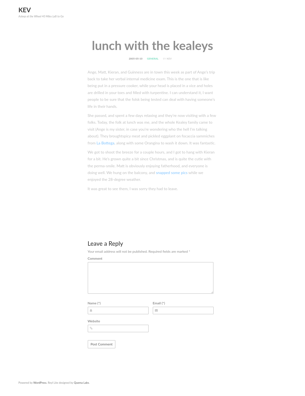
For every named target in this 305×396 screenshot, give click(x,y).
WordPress (39, 382)
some (175, 178)
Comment (95, 258)
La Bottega (105, 148)
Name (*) (94, 303)
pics (184, 178)
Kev (24, 10)
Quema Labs (81, 382)
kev (169, 64)
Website (94, 321)
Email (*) (159, 303)
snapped (163, 178)
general (152, 64)
